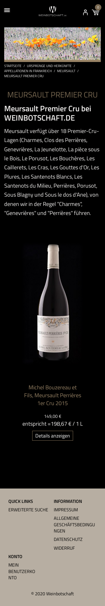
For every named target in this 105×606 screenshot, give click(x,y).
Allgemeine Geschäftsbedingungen (74, 524)
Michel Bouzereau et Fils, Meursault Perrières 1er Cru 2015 (52, 395)
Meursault (66, 71)
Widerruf (64, 548)
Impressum (66, 509)
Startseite (13, 65)
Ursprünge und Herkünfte (49, 65)
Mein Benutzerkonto (21, 571)
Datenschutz (68, 539)
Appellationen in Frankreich (28, 71)
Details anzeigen (52, 435)
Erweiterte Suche (28, 509)
